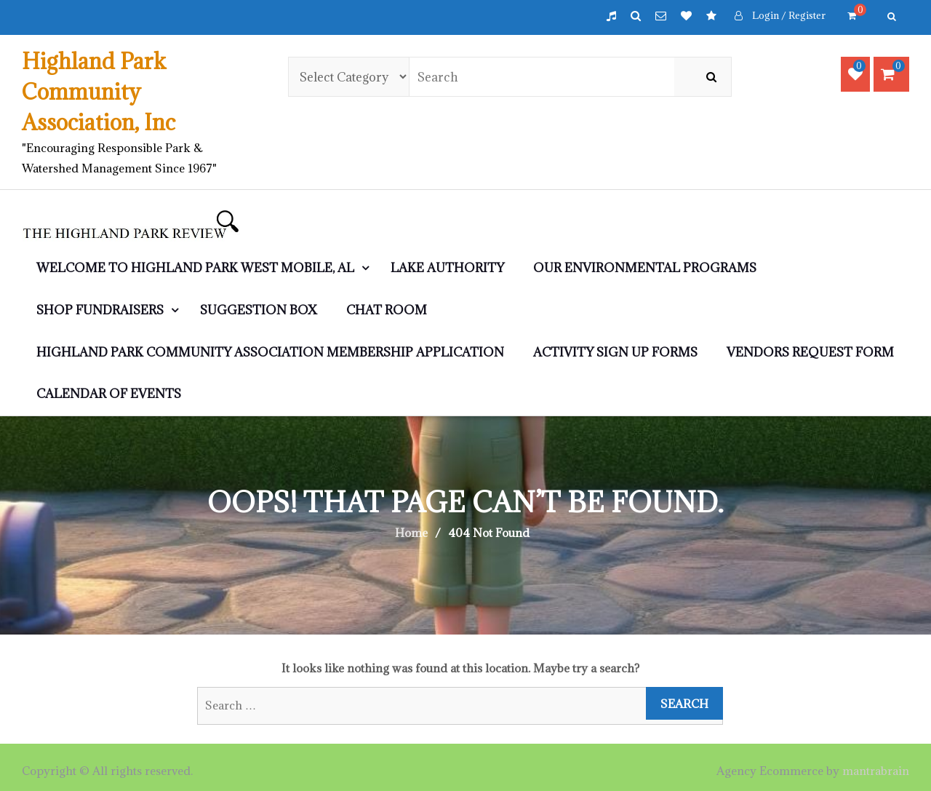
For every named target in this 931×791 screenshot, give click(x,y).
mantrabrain (875, 770)
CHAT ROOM (386, 310)
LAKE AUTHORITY (447, 268)
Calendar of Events (108, 394)
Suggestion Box (258, 310)
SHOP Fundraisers (100, 310)
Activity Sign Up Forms (615, 352)
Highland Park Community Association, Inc (98, 91)
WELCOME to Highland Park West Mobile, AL (195, 268)
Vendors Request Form (810, 352)
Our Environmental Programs (644, 268)
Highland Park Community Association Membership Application (270, 352)
